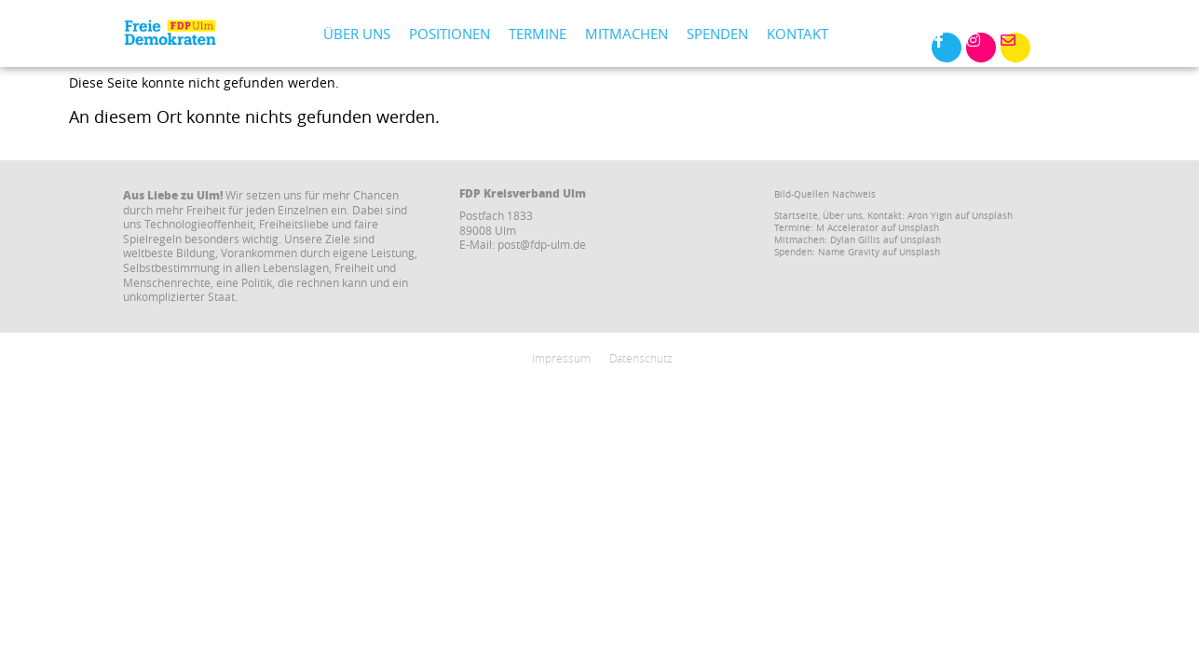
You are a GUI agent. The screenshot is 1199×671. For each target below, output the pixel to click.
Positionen (449, 33)
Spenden (717, 33)
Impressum (561, 357)
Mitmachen (626, 33)
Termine (537, 33)
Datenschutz (641, 357)
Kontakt (797, 33)
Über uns (356, 33)
